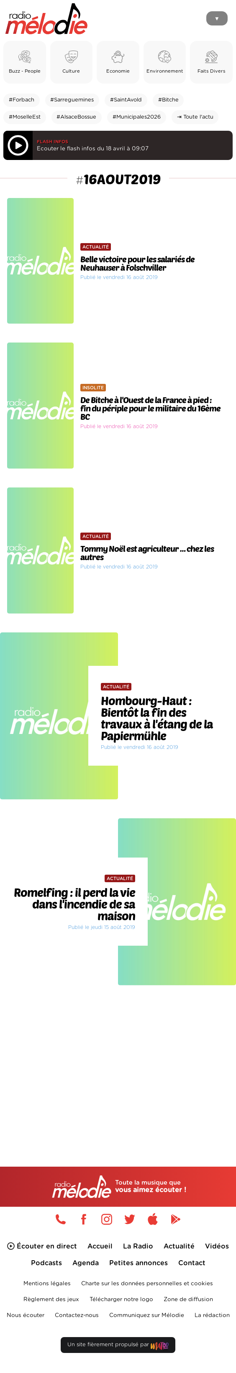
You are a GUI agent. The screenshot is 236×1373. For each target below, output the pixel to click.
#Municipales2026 (137, 117)
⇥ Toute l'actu (195, 117)
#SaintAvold (126, 100)
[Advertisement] (118, 1059)
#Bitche (168, 100)
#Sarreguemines (72, 100)
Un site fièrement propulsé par (118, 1346)
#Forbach (21, 100)
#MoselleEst (25, 117)
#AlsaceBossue (76, 117)
